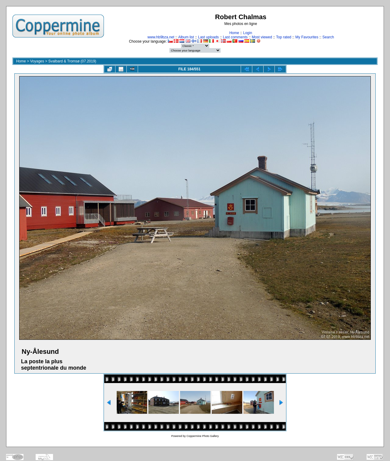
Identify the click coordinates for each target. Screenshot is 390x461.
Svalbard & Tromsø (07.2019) (72, 61)
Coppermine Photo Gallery (202, 436)
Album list (186, 37)
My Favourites (306, 37)
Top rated (283, 37)
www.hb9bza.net (160, 37)
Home (234, 33)
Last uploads (208, 37)
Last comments (235, 37)
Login (247, 33)
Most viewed (262, 37)
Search (328, 37)
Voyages (37, 61)
